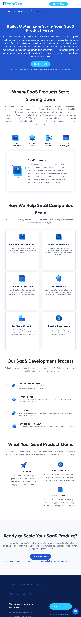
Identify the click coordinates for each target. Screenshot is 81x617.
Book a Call (58, 4)
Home (7, 11)
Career (40, 585)
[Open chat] (75, 611)
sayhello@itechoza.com (63, 614)
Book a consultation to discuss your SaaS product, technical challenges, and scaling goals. (40, 561)
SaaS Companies (40, 11)
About (12, 585)
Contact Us (26, 585)
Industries (21, 11)
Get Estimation (61, 606)
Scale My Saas (40, 64)
